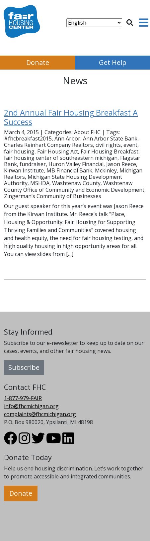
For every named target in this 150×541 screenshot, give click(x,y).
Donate (37, 62)
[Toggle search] (129, 22)
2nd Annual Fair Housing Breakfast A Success (71, 117)
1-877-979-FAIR (23, 398)
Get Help (112, 62)
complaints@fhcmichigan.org (40, 414)
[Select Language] (94, 22)
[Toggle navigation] (144, 22)
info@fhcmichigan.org (31, 406)
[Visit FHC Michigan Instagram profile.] (24, 441)
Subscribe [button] (23, 367)
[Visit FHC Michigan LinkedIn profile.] (68, 441)
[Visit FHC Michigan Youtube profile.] (53, 441)
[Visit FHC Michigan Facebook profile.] (10, 441)
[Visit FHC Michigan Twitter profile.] (38, 441)
